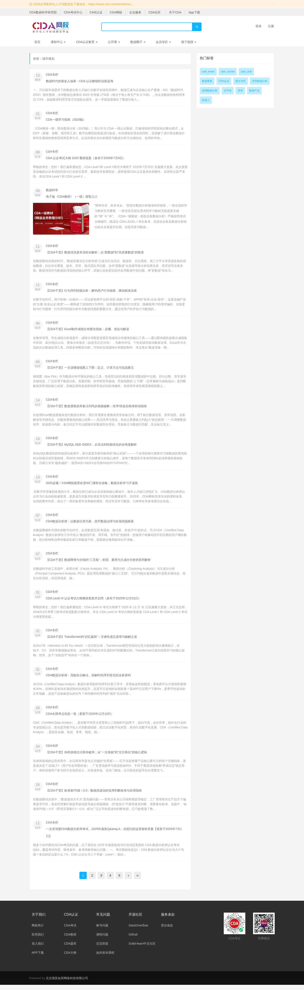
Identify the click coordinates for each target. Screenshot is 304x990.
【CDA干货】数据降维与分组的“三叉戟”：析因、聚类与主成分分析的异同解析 (98, 563)
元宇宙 (228, 90)
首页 (37, 42)
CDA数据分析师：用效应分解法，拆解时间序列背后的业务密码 (88, 679)
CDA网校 (116, 12)
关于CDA (175, 12)
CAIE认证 (96, 12)
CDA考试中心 (73, 12)
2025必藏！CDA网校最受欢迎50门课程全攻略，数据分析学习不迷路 (92, 485)
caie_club (246, 71)
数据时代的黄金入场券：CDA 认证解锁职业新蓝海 (79, 81)
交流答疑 (102, 948)
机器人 (206, 100)
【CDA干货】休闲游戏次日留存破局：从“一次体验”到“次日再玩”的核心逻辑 (96, 756)
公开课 (114, 42)
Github (133, 939)
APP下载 (38, 958)
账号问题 (102, 930)
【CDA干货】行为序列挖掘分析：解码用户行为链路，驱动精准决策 (91, 292)
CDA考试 (70, 930)
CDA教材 (70, 939)
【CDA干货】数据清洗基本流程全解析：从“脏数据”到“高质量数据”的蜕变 (95, 253)
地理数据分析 (209, 90)
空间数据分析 (260, 81)
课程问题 (102, 939)
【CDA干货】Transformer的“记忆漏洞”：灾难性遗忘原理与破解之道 (91, 640)
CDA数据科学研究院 (43, 12)
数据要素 (207, 81)
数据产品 (254, 90)
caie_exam (208, 71)
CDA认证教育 (86, 42)
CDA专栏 (52, 74)
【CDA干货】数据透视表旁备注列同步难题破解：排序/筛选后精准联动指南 (96, 408)
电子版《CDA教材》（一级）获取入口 (72, 197)
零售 (240, 90)
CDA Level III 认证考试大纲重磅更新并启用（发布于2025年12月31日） (93, 601)
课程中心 (58, 42)
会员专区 (163, 42)
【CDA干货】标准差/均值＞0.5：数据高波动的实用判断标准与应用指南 (94, 795)
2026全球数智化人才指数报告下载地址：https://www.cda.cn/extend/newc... (83, 4)
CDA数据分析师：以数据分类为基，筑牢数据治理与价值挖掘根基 (90, 524)
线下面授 (188, 42)
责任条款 (167, 930)
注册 (271, 26)
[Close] (274, 3)
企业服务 (135, 12)
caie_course (228, 71)
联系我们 (38, 939)
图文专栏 (240, 81)
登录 (258, 26)
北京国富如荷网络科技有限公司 (67, 983)
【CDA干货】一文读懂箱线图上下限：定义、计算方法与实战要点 (90, 369)
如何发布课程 (105, 958)
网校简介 (38, 930)
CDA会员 (224, 81)
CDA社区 (154, 12)
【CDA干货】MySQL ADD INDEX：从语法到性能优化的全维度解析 (91, 446)
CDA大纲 (70, 958)
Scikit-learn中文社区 (142, 948)
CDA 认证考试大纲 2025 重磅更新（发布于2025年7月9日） (86, 158)
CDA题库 (70, 948)
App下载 (194, 12)
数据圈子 (137, 42)
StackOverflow (138, 930)
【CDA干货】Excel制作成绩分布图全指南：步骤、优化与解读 (87, 330)
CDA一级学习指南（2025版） (66, 120)
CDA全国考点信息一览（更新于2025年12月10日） (80, 717)
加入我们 (38, 948)
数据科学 (52, 190)
